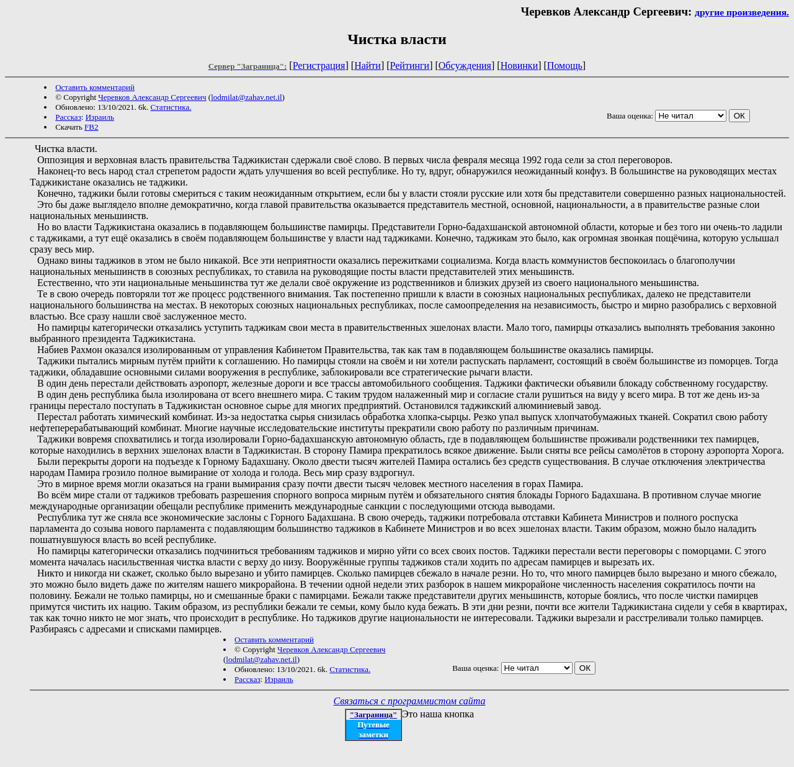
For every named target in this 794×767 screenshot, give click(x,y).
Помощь (564, 65)
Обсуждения (465, 65)
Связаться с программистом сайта (410, 701)
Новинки (519, 65)
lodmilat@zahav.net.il (246, 97)
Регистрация (319, 65)
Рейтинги (410, 65)
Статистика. (170, 107)
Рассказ (68, 117)
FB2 (91, 127)
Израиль (100, 117)
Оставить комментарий (95, 87)
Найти (367, 65)
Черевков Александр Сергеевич (152, 97)
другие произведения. (742, 12)
